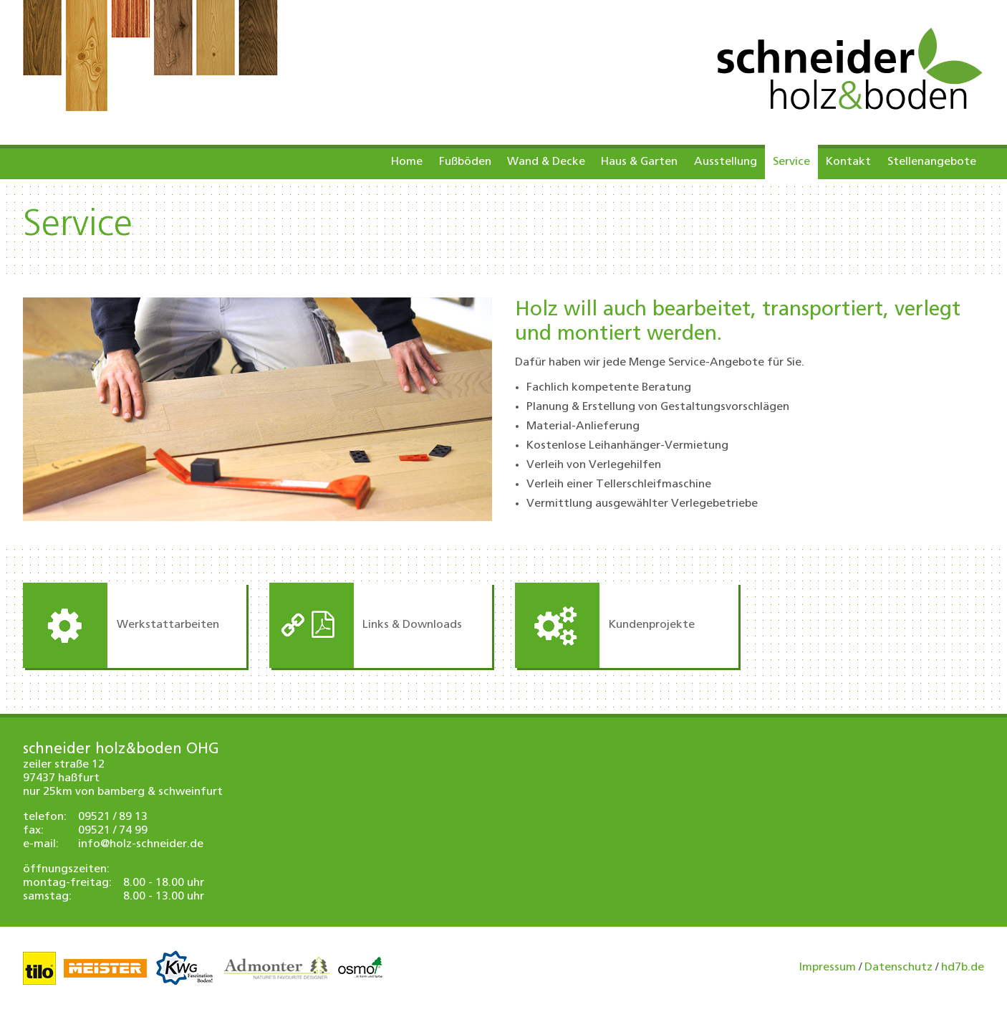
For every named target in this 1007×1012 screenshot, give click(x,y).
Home (407, 162)
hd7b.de (962, 967)
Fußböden (465, 162)
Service (791, 162)
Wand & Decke (546, 162)
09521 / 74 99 (113, 830)
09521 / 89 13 (113, 817)
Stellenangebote (931, 162)
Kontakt (848, 162)
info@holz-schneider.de (140, 844)
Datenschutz (898, 967)
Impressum (827, 967)
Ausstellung (725, 162)
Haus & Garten (639, 162)
